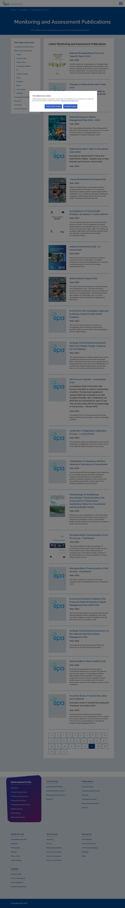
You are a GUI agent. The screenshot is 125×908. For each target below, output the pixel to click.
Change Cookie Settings (53, 106)
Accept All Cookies (70, 106)
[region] (63, 101)
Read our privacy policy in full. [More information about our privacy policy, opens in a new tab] (69, 100)
